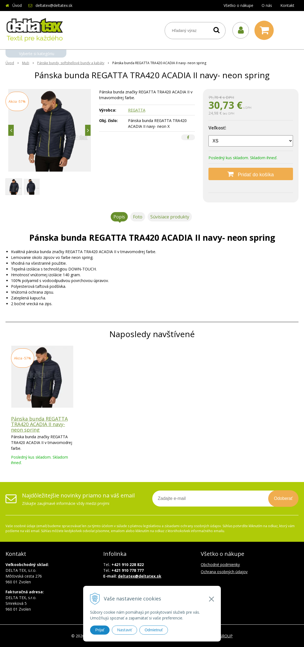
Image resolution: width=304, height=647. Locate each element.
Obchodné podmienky (220, 564)
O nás (267, 5)
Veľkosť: (217, 128)
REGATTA (136, 110)
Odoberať (283, 498)
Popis (119, 217)
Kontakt (287, 5)
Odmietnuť (154, 630)
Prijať (99, 630)
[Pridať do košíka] (250, 174)
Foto (137, 217)
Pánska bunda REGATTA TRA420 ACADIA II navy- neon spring (39, 424)
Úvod (17, 5)
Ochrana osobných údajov (224, 571)
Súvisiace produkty (169, 217)
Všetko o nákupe (238, 5)
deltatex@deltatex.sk (54, 5)
